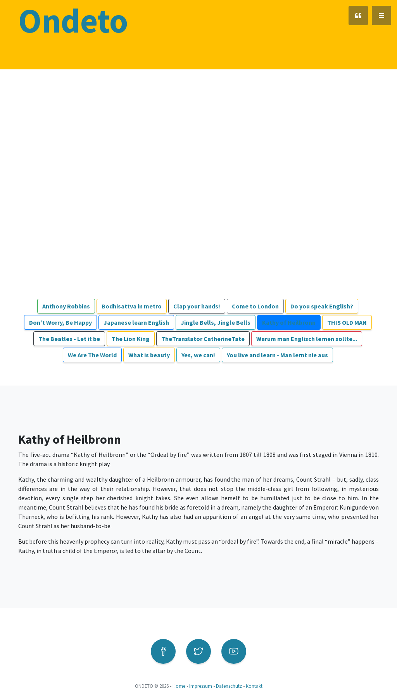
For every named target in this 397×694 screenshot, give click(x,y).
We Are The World (92, 355)
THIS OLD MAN (347, 322)
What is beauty (149, 355)
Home (179, 686)
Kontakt (254, 686)
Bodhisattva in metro (132, 306)
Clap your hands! (196, 306)
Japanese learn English (136, 322)
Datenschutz (229, 686)
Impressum (200, 686)
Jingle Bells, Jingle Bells (215, 322)
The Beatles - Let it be (69, 339)
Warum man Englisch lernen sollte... (306, 339)
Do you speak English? (321, 306)
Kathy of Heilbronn (289, 322)
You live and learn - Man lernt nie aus (277, 355)
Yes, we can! (198, 355)
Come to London (255, 306)
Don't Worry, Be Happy (60, 322)
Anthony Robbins (66, 306)
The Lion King (131, 339)
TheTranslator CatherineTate (203, 339)
